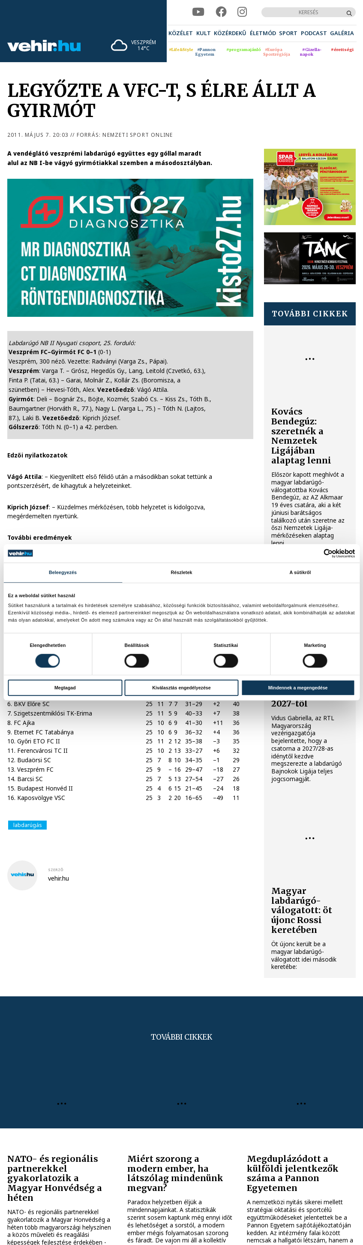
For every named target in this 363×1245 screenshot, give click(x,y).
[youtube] (198, 12)
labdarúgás (27, 825)
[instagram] (242, 12)
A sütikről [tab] (300, 572)
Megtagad (65, 687)
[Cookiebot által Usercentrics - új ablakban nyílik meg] (317, 553)
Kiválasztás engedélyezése (181, 687)
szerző (55, 869)
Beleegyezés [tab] (63, 572)
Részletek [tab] (181, 572)
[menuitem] (180, 33)
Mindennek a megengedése (298, 687)
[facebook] (221, 12)
